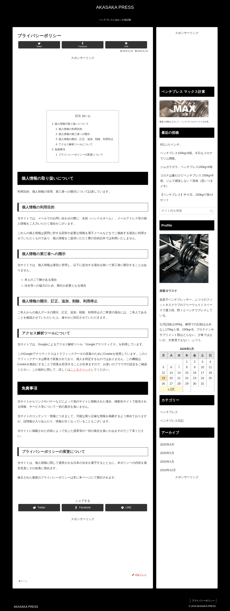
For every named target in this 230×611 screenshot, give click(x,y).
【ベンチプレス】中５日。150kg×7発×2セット (186, 197)
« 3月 (171, 389)
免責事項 (60, 150)
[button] (211, 211)
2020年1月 (167, 461)
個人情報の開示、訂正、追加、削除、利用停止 (86, 139)
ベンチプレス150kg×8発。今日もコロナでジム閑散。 (186, 155)
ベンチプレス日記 (172, 420)
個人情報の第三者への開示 (74, 134)
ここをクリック (80, 370)
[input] (186, 210)
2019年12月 (168, 470)
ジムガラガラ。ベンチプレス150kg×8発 (186, 167)
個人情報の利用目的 (70, 129)
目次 (78, 116)
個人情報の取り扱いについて (72, 124)
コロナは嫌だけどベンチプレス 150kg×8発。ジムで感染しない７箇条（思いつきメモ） (187, 181)
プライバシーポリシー (203, 602)
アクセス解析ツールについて (76, 145)
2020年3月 (167, 444)
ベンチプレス (169, 412)
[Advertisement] (82, 83)
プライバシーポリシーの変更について (81, 155)
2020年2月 (167, 453)
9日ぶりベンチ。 (171, 144)
